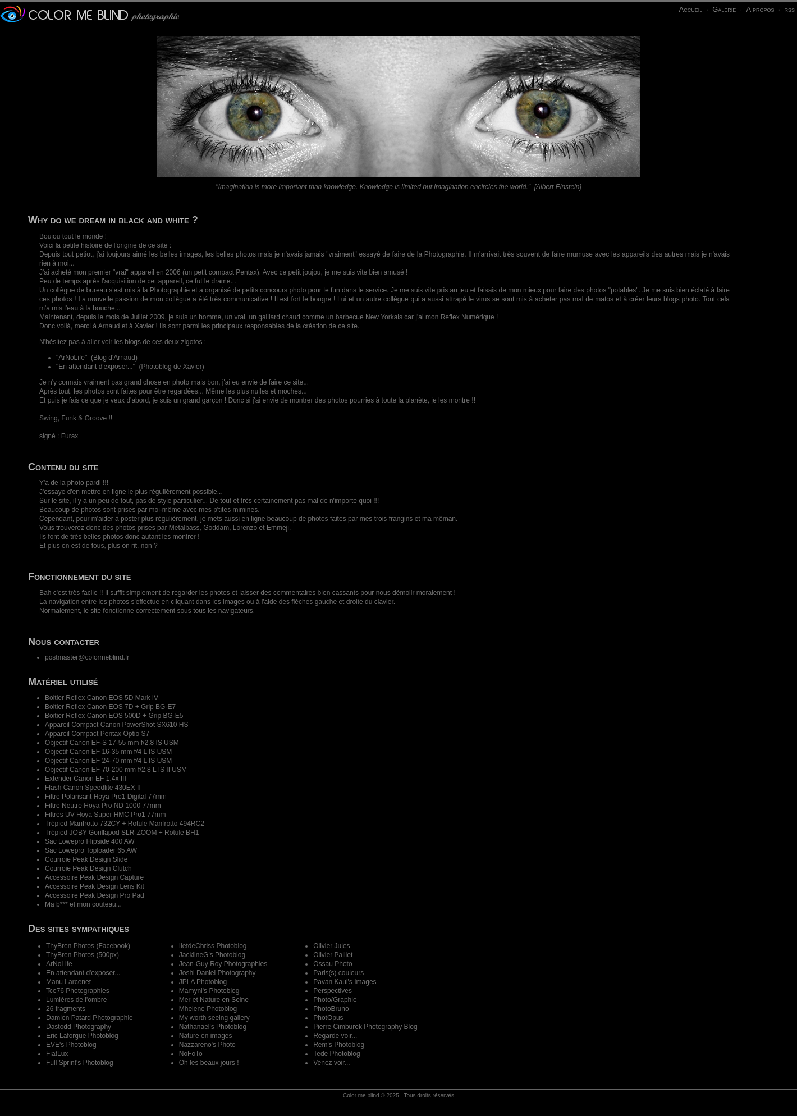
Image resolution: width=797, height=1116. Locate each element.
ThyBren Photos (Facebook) (88, 946)
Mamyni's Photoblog (209, 991)
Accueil (690, 9)
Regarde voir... (335, 1036)
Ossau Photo (332, 964)
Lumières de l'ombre (76, 1000)
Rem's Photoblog (338, 1045)
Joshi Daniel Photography (217, 973)
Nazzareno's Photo (207, 1045)
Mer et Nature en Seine (214, 1000)
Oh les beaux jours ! (209, 1063)
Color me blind (361, 1095)
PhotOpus (328, 1018)
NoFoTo (191, 1054)
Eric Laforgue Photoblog (82, 1036)
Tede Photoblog (336, 1054)
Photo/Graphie (334, 1000)
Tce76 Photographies (77, 991)
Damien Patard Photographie (89, 1018)
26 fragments (65, 1009)
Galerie (724, 9)
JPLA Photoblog (203, 982)
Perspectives (332, 991)
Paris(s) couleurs (338, 973)
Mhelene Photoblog (208, 1009)
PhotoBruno (331, 1009)
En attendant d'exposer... (95, 367)
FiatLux (57, 1054)
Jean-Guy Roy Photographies (223, 964)
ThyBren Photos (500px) (82, 955)
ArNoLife (71, 358)
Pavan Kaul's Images (344, 982)
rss (789, 9)
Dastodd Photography (78, 1027)
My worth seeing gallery (214, 1018)
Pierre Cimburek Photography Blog (365, 1027)
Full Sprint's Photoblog (79, 1063)
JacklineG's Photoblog (212, 955)
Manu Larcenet (68, 982)
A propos (760, 9)
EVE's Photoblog (71, 1045)
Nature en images (205, 1036)
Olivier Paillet (332, 955)
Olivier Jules (331, 946)
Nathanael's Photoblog (212, 1027)
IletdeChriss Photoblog (213, 946)
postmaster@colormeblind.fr (87, 657)
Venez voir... (331, 1063)
